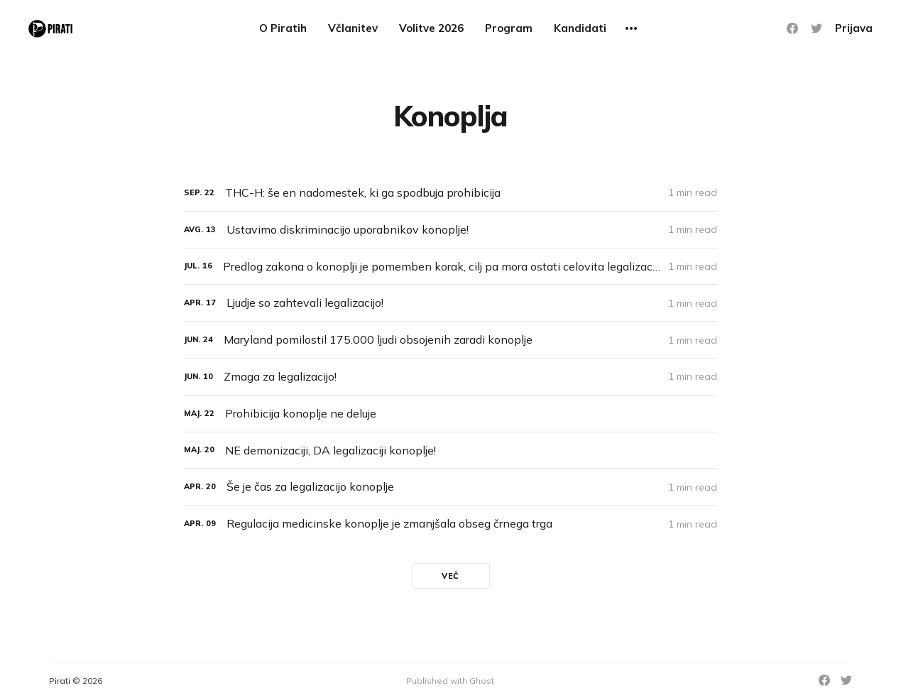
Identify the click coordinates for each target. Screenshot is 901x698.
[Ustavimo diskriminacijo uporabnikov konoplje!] (450, 230)
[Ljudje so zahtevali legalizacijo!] (450, 303)
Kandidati (580, 28)
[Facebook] (792, 28)
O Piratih (283, 28)
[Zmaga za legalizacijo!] (450, 377)
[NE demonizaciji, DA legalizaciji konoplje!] (450, 450)
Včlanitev (353, 28)
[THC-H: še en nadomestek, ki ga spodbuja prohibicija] (450, 193)
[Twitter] (816, 28)
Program (509, 28)
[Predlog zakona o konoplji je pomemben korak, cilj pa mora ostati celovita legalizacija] (450, 267)
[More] (631, 28)
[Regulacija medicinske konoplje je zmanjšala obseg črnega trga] (450, 524)
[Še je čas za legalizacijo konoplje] (450, 487)
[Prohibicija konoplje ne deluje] (450, 414)
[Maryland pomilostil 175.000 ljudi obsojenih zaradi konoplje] (450, 340)
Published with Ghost (450, 680)
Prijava (854, 28)
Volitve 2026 (431, 28)
